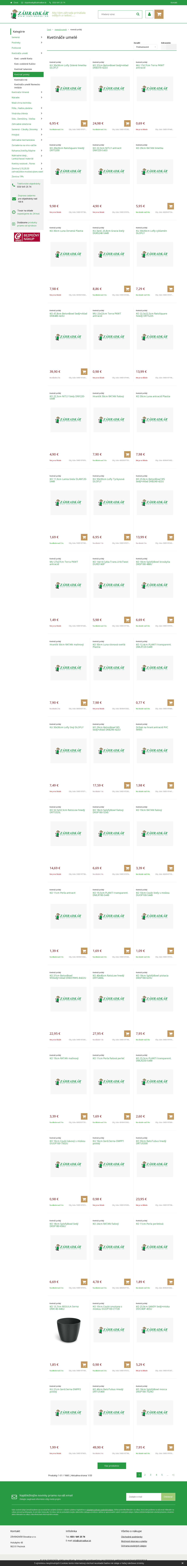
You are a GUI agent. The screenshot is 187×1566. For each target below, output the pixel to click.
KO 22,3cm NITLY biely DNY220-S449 (67, 397)
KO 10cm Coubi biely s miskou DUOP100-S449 (153, 894)
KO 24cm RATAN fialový (106, 1223)
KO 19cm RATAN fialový (149, 810)
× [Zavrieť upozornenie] (182, 1563)
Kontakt (174, 2)
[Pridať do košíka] (84, 123)
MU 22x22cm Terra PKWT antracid (107, 314)
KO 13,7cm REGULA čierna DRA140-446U (64, 1307)
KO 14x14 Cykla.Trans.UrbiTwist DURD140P (110, 563)
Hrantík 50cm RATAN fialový (108, 396)
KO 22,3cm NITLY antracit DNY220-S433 (107, 149)
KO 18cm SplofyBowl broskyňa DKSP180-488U (153, 563)
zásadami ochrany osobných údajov (100, 1510)
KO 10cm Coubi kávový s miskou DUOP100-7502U (67, 1142)
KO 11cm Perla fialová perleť (108, 1058)
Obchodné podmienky (131, 1536)
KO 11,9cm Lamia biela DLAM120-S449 (68, 480)
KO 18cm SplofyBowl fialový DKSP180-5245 (108, 811)
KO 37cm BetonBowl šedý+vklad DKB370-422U (110, 66)
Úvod (16, 2)
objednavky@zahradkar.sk (35, 2)
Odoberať (168, 1497)
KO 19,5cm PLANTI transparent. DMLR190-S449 (110, 894)
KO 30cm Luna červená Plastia (66, 230)
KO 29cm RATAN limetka (149, 148)
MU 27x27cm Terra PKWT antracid (64, 563)
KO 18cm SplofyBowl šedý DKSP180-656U (64, 1225)
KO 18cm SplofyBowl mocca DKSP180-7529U (151, 1390)
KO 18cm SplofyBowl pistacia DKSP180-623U (152, 976)
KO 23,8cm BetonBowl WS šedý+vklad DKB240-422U (150, 480)
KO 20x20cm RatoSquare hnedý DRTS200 (67, 149)
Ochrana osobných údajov (133, 1545)
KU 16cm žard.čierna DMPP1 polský (108, 1142)
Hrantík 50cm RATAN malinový (67, 644)
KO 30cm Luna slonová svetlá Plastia (109, 645)
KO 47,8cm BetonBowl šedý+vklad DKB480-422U (68, 314)
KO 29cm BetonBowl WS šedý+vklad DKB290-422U (107, 728)
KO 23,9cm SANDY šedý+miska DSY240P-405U (153, 1307)
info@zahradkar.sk (82, 1540)
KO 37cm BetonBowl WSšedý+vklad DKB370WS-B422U (68, 976)
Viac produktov (111, 1465)
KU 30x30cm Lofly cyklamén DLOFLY (151, 232)
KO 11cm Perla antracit (62, 892)
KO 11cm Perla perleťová (149, 1223)
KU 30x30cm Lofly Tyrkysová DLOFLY (108, 480)
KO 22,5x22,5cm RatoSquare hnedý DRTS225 (151, 314)
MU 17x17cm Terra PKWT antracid (150, 66)
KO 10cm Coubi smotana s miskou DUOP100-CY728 (107, 1307)
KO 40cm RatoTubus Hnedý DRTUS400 (108, 1390)
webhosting (120, 1560)
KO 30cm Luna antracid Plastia (153, 396)
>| (173, 1474)
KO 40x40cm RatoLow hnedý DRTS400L (108, 976)
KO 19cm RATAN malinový (64, 1058)
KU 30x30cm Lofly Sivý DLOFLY (67, 727)
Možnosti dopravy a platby (134, 1541)
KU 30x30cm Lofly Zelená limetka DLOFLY (68, 66)
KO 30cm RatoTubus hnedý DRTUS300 (151, 1142)
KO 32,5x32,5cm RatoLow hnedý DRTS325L (67, 811)
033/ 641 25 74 (58, 2)
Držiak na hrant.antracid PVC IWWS (152, 728)
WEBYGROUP (141, 1560)
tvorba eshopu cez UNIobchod (101, 1560)
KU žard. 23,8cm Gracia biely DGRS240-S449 (108, 232)
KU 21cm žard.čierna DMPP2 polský (65, 1390)
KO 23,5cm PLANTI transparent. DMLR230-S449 (153, 1059)
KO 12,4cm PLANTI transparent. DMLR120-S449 (153, 645)
